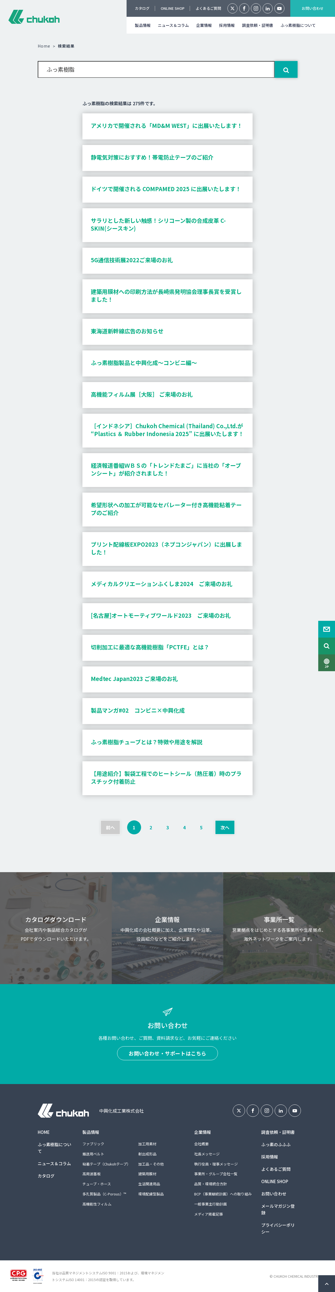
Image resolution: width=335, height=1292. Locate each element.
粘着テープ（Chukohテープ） (106, 1164)
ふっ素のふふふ (276, 1144)
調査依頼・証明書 (257, 25)
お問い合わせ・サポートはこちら (167, 1053)
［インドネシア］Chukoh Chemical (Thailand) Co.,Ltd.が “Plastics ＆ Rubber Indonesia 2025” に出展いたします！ (167, 430)
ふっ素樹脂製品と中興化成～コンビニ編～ (144, 363)
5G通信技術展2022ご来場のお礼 (132, 260)
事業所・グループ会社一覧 (215, 1173)
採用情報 (227, 25)
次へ (224, 827)
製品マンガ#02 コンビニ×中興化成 (138, 710)
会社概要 (201, 1143)
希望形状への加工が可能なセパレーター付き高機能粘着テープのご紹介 (166, 509)
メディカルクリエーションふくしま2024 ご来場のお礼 (161, 584)
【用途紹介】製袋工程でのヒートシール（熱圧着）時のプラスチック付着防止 (166, 777)
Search (326, 646)
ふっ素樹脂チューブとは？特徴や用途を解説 (146, 742)
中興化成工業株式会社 (34, 17)
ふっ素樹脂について (298, 25)
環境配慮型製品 (151, 1194)
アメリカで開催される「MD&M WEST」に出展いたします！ (167, 125)
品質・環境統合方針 (210, 1183)
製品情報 (143, 25)
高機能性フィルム (96, 1204)
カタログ (142, 8)
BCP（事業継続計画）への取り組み (223, 1194)
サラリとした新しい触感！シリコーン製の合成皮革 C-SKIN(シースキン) (158, 224)
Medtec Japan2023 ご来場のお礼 (134, 679)
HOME (44, 1132)
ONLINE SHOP (172, 8)
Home (44, 46)
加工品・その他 (151, 1164)
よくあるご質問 (208, 8)
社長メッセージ (207, 1154)
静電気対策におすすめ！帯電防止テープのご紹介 (152, 157)
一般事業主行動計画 (210, 1204)
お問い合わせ (313, 8)
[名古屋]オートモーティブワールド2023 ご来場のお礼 (161, 615)
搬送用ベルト (93, 1154)
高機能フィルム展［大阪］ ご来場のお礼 (142, 394)
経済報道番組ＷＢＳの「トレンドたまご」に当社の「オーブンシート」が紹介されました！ (166, 469)
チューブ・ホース (96, 1183)
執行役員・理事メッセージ (216, 1164)
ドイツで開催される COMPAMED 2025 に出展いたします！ (166, 189)
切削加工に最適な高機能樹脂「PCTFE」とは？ (150, 647)
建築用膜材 (147, 1173)
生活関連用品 (149, 1183)
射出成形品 (147, 1154)
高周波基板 (91, 1173)
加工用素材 (147, 1143)
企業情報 (204, 25)
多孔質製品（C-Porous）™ (104, 1194)
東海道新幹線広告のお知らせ (127, 331)
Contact (326, 629)
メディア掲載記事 (208, 1214)
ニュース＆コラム (173, 25)
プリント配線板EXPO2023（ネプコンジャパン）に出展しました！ (166, 548)
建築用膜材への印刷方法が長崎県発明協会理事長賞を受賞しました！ (166, 295)
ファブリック (93, 1143)
